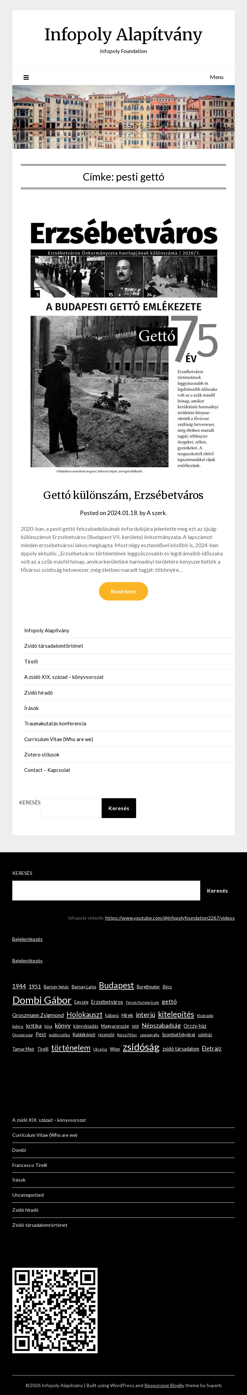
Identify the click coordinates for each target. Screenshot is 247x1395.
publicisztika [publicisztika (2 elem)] (59, 1034)
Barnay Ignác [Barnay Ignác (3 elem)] (56, 986)
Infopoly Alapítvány (123, 34)
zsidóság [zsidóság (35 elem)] (141, 1047)
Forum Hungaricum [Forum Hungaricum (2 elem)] (142, 1002)
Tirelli (31, 661)
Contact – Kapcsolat (47, 770)
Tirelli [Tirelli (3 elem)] (42, 1049)
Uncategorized (28, 1195)
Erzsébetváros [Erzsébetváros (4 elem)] (107, 1002)
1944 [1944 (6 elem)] (19, 986)
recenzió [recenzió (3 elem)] (106, 1034)
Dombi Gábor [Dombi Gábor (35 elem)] (42, 1000)
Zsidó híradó (38, 692)
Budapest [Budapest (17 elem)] (116, 985)
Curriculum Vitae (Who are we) (58, 739)
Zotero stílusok (41, 754)
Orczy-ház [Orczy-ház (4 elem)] (195, 1026)
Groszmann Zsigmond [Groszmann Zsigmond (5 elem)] (38, 1015)
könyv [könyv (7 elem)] (63, 1025)
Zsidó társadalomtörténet (53, 646)
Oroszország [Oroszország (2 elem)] (22, 1034)
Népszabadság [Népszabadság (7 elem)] (161, 1025)
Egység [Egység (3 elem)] (81, 1002)
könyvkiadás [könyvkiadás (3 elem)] (85, 1026)
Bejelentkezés (27, 939)
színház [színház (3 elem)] (205, 1034)
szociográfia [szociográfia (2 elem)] (149, 1034)
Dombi (19, 1150)
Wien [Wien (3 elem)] (115, 1049)
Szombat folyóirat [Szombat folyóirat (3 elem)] (178, 1034)
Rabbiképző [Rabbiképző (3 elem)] (84, 1034)
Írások (31, 708)
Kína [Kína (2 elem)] (48, 1026)
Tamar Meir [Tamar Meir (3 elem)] (23, 1049)
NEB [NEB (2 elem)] (135, 1026)
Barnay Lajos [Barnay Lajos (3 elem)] (84, 986)
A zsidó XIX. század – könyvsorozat (64, 677)
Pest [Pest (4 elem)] (40, 1034)
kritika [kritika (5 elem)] (34, 1025)
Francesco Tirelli (29, 1165)
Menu (216, 77)
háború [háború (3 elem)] (112, 1015)
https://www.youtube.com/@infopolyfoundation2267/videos (170, 918)
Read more (123, 591)
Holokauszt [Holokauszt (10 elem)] (84, 1014)
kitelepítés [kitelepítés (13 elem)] (176, 1014)
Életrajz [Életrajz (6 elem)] (211, 1048)
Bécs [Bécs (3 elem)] (167, 986)
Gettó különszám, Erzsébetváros (123, 495)
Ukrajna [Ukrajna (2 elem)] (100, 1049)
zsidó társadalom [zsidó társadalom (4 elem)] (180, 1049)
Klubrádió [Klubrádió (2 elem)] (205, 1015)
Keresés (30, 802)
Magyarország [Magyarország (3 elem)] (115, 1026)
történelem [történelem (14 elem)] (70, 1047)
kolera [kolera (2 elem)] (17, 1026)
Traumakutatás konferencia (55, 723)
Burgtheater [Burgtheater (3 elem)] (148, 986)
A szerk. (157, 512)
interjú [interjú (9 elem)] (145, 1014)
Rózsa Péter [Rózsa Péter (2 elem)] (127, 1034)
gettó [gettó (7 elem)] (169, 1001)
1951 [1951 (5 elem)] (35, 986)
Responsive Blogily (164, 1385)
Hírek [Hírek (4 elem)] (127, 1015)
